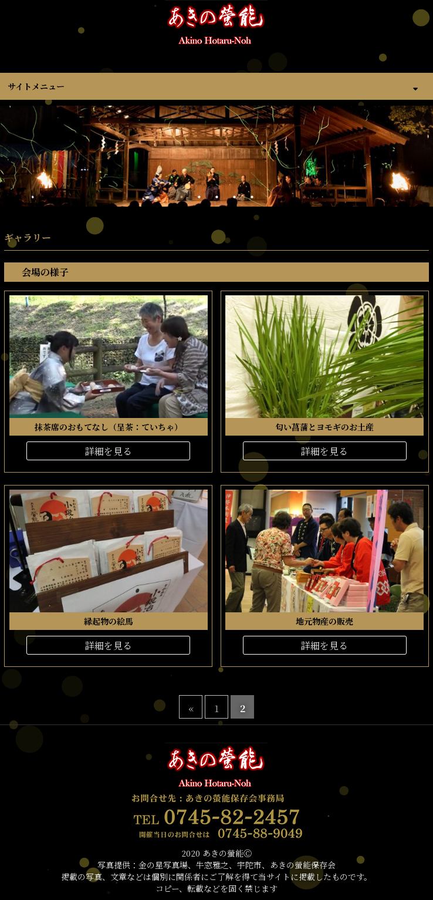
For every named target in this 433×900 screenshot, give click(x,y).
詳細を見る (108, 451)
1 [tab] (181, 197)
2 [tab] (199, 197)
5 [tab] (252, 197)
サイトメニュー (36, 86)
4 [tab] (234, 197)
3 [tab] (216, 197)
